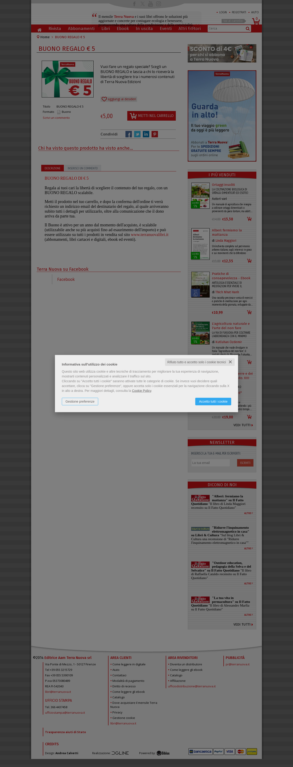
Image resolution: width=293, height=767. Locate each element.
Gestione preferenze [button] (80, 401)
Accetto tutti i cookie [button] (213, 401)
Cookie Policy (141, 391)
